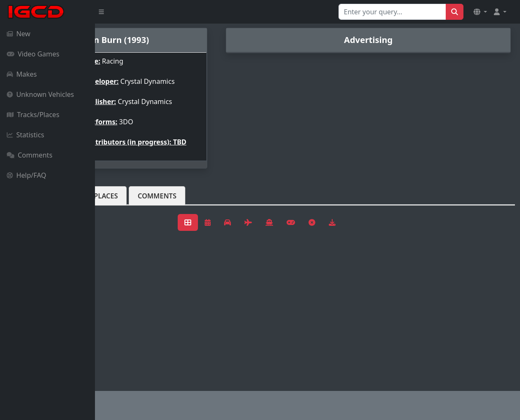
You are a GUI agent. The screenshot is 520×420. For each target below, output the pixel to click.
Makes (22, 74)
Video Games (33, 54)
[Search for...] (392, 12)
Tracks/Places (33, 114)
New (18, 33)
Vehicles (125, 202)
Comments (29, 155)
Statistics (25, 134)
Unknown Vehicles (40, 94)
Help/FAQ (26, 175)
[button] (480, 11)
